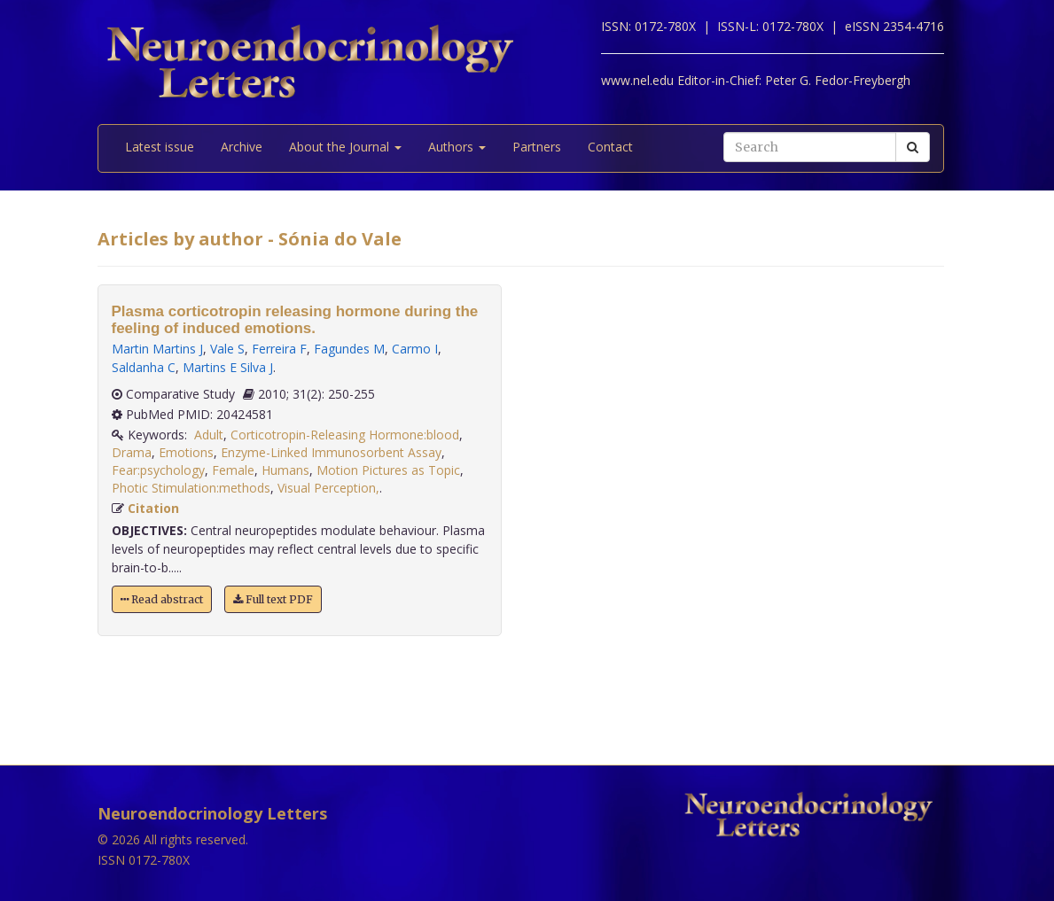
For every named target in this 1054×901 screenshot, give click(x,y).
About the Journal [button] (345, 146)
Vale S (227, 348)
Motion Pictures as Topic (388, 470)
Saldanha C (144, 367)
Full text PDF (273, 599)
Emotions (186, 452)
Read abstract (162, 599)
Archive (241, 146)
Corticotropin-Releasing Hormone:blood (344, 434)
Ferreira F (279, 348)
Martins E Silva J (228, 367)
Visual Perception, (328, 487)
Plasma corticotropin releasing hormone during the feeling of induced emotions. (295, 320)
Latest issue (159, 146)
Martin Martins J (157, 348)
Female (233, 470)
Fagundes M (349, 348)
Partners (536, 146)
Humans (285, 470)
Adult (208, 434)
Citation (153, 508)
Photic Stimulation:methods (191, 487)
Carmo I (415, 348)
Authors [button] (457, 146)
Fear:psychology (158, 470)
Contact (610, 146)
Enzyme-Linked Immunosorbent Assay (331, 452)
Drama (132, 452)
